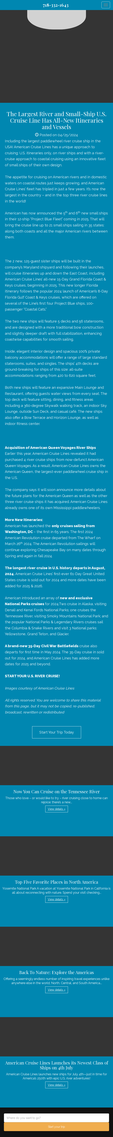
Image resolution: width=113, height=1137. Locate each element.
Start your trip (56, 1126)
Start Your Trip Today (56, 732)
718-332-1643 (56, 5)
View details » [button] (56, 809)
